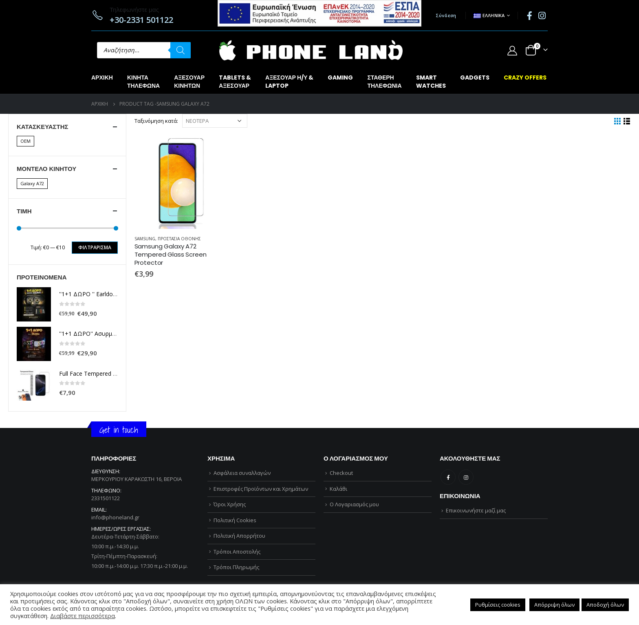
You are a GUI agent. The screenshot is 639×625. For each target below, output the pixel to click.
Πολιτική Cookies (235, 520)
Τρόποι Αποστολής (237, 551)
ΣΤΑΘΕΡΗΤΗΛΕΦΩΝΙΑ (384, 81)
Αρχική (102, 77)
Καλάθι (338, 488)
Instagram (466, 477)
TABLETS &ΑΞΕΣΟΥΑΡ (235, 81)
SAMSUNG (144, 239)
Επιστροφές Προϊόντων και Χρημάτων (261, 488)
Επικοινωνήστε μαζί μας (476, 510)
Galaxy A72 (32, 183)
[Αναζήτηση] (180, 50)
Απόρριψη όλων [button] (554, 604)
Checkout (341, 473)
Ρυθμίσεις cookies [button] (497, 604)
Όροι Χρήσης (230, 504)
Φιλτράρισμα (94, 247)
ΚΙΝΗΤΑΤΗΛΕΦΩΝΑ (143, 81)
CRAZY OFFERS (525, 77)
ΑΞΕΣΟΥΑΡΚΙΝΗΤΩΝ (189, 81)
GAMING (340, 77)
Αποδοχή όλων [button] (605, 604)
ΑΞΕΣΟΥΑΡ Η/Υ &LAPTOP (289, 81)
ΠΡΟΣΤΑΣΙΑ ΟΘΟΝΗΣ (179, 239)
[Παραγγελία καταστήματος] (214, 121)
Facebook (448, 477)
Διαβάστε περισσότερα (82, 615)
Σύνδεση (446, 15)
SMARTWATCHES (431, 81)
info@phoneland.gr (115, 517)
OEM (25, 141)
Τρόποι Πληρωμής (236, 567)
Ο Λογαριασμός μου (354, 504)
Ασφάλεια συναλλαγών (242, 473)
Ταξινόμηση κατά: (156, 120)
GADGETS (474, 77)
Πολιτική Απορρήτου (239, 535)
